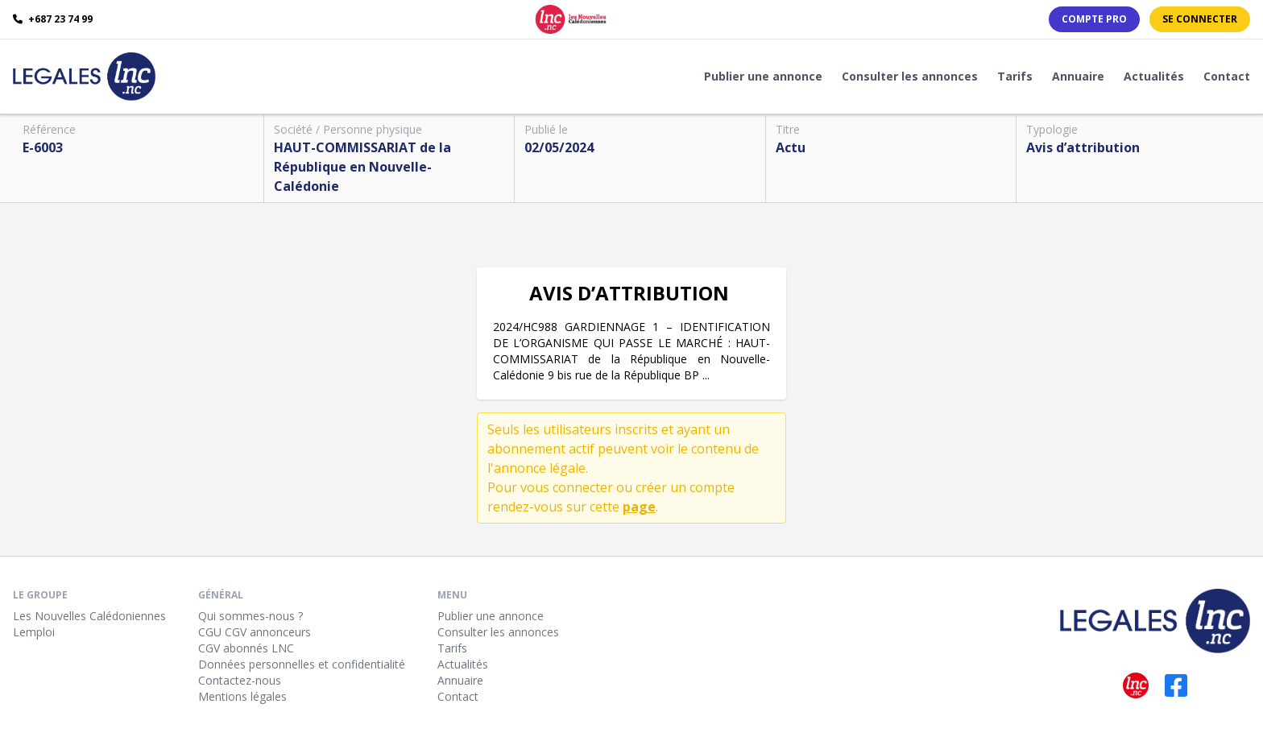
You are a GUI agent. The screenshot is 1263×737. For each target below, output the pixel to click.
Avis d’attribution (1083, 147)
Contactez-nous (239, 680)
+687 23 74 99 (53, 19)
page (639, 506)
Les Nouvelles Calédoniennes (89, 615)
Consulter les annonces (910, 76)
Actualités (1154, 76)
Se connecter (1199, 19)
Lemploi (34, 632)
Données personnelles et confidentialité (301, 664)
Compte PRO (1094, 19)
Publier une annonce (763, 76)
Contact (1226, 76)
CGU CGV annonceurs (254, 632)
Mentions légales (242, 696)
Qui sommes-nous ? (250, 615)
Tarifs (1015, 76)
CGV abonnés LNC (246, 648)
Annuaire (1078, 76)
